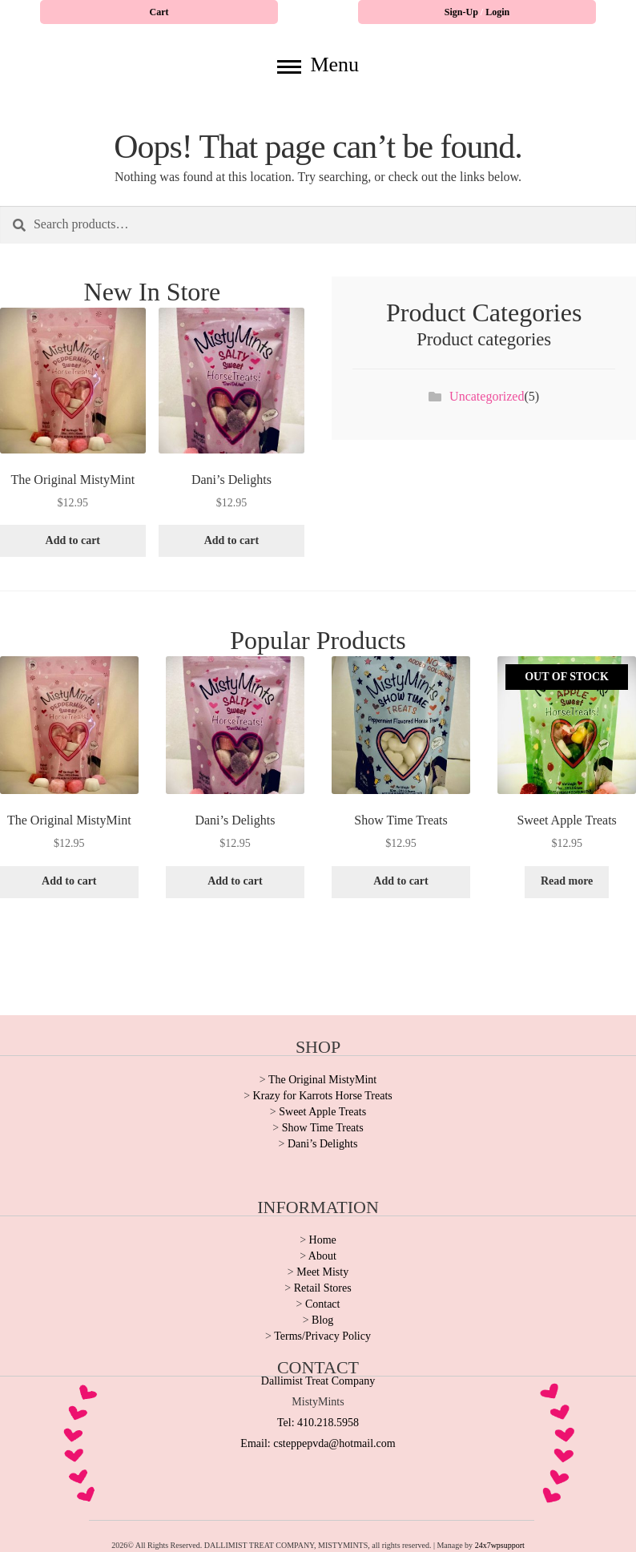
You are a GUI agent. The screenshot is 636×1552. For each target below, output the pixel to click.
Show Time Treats (323, 1128)
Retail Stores (323, 1288)
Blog (322, 1320)
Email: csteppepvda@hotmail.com (317, 1443)
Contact (322, 1304)
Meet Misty (322, 1272)
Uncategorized (486, 396)
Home (322, 1240)
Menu (318, 64)
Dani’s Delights (323, 1144)
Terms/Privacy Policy (322, 1336)
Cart (159, 12)
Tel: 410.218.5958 (318, 1423)
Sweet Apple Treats (322, 1112)
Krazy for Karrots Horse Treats (322, 1096)
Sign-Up (463, 12)
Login (497, 12)
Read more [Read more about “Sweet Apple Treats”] (567, 881)
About (322, 1256)
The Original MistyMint (322, 1080)
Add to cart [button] (73, 540)
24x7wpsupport (500, 1545)
